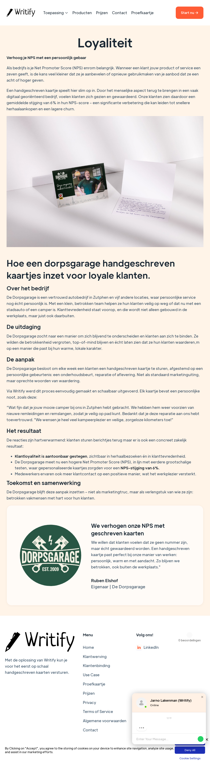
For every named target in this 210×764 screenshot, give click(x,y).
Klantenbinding (96, 665)
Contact (119, 12)
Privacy (89, 702)
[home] (21, 13)
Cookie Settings (190, 758)
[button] (55, 13)
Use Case (91, 674)
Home (88, 647)
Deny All (190, 750)
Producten (82, 12)
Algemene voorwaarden (104, 720)
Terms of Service (98, 711)
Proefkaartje (142, 12)
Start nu (189, 12)
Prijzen (102, 12)
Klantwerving (95, 656)
